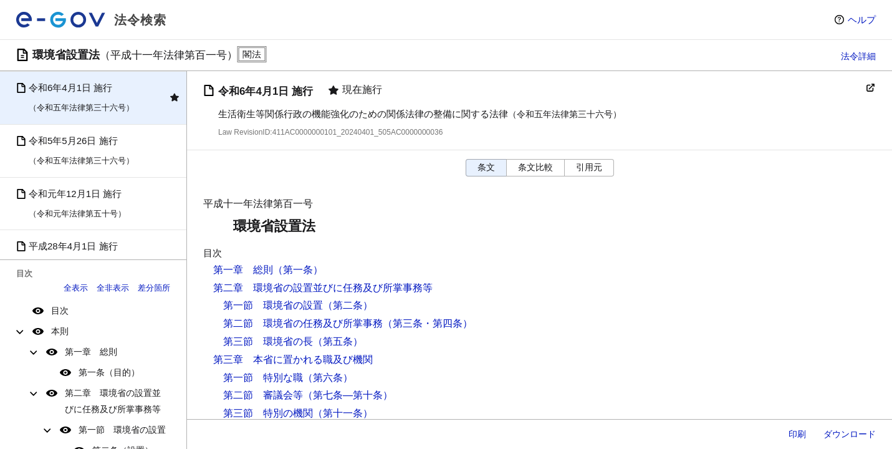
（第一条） (298, 269)
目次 (60, 311)
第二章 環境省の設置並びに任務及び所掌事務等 (113, 400)
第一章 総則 (91, 352)
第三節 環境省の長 (268, 341)
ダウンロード (849, 434)
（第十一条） (343, 413)
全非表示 (113, 287)
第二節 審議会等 (263, 395)
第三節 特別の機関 (268, 413)
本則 (60, 331)
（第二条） (348, 305)
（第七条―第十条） (348, 395)
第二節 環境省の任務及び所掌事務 (303, 323)
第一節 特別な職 (263, 377)
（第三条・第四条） (427, 323)
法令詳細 (858, 56)
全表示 (76, 287)
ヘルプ (862, 19)
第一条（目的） (109, 372)
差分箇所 (154, 287)
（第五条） (338, 341)
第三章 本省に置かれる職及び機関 (293, 359)
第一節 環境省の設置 (122, 430)
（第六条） (328, 377)
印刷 (797, 434)
